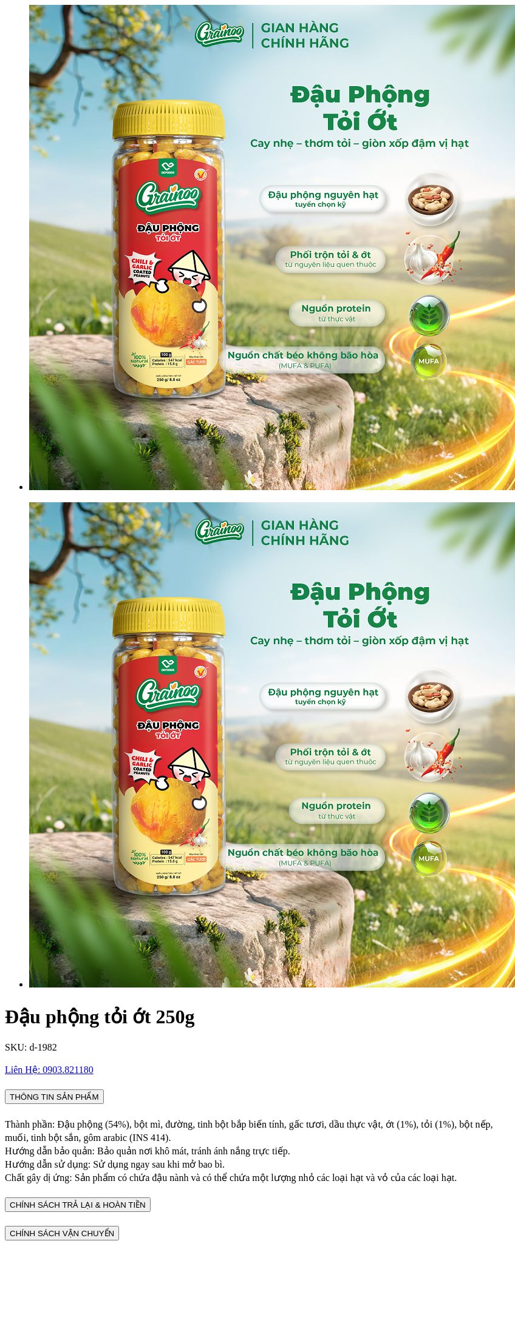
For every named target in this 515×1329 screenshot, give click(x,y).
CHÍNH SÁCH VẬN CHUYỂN (62, 1233)
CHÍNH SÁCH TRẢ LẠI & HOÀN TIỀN (78, 1205)
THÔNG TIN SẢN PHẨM (54, 1097)
